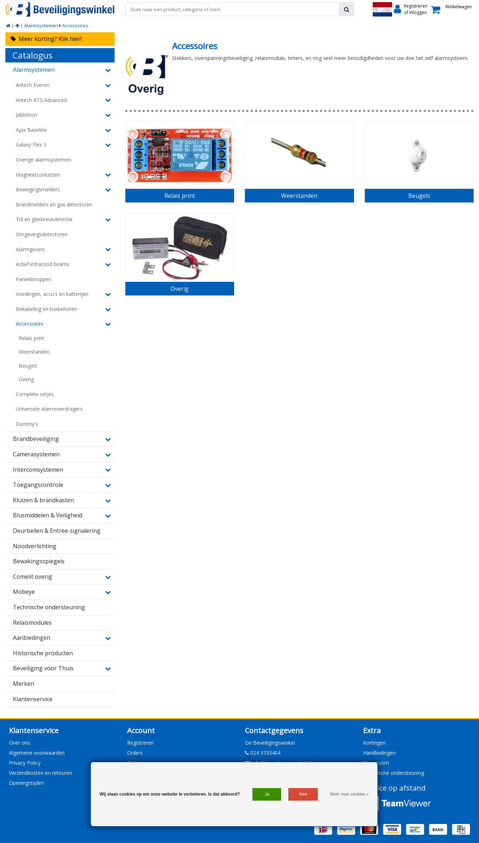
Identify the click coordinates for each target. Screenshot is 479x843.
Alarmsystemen (41, 25)
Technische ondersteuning (393, 772)
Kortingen (374, 742)
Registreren (140, 742)
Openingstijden (26, 782)
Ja (267, 794)
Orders (135, 752)
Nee (303, 794)
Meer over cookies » (349, 794)
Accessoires (75, 25)
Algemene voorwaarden (37, 752)
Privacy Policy (25, 762)
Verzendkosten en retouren (40, 772)
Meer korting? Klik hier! (46, 39)
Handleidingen (379, 752)
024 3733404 (262, 752)
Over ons (19, 742)
